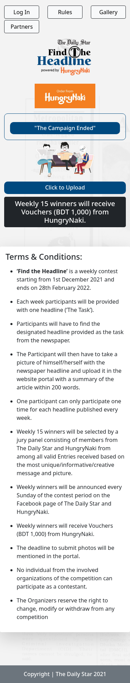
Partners (21, 26)
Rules (65, 12)
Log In (22, 12)
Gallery (108, 12)
